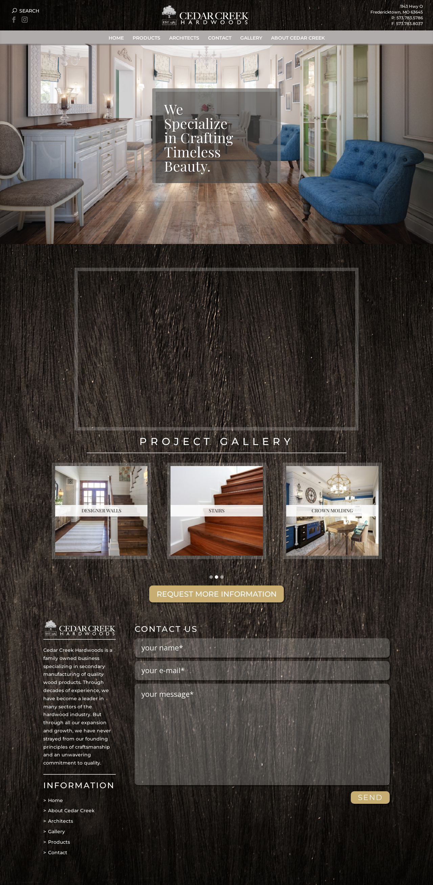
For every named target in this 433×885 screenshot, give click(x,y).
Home (116, 38)
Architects (184, 38)
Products (146, 38)
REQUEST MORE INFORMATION (217, 594)
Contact (219, 38)
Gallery (251, 38)
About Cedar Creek (298, 38)
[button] (211, 577)
